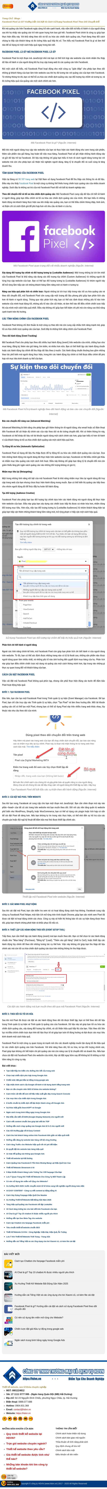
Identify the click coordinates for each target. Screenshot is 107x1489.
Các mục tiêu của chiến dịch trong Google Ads (26, 1098)
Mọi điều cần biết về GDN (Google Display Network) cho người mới (35, 1117)
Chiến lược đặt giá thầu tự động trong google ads (27, 1080)
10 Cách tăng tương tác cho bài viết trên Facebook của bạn (31, 1209)
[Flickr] (30, 1419)
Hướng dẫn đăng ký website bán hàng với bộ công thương (31, 1140)
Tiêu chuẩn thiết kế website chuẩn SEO (23, 1227)
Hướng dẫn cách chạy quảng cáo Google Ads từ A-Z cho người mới (35, 1126)
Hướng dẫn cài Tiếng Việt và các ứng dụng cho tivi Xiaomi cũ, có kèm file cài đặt (40, 1241)
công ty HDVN (37, 1483)
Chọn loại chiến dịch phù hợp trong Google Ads (26, 1075)
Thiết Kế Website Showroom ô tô (20, 1168)
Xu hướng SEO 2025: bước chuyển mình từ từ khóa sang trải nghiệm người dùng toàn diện (45, 1186)
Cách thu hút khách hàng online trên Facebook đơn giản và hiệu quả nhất (37, 1135)
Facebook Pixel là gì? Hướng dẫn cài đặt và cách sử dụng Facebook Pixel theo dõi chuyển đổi (56, 1307)
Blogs (17, 18)
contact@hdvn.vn (22, 1409)
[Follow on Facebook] (4, 1419)
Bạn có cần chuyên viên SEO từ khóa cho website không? (31, 1089)
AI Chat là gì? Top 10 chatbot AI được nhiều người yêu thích (32, 1214)
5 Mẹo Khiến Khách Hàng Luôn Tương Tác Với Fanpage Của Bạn (34, 1172)
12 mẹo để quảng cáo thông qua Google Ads (25, 1154)
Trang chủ (7, 18)
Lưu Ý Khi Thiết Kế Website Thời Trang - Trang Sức (28, 1237)
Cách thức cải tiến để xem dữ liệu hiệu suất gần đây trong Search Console (38, 1094)
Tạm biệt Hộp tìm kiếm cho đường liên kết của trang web (30, 1071)
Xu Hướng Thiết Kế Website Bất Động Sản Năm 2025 (28, 1200)
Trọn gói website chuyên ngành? (26, 1443)
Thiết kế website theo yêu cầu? (25, 1449)
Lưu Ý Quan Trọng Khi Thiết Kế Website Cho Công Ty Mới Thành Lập (35, 1177)
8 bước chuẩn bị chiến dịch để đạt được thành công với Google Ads (35, 1103)
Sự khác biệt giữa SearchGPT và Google (23, 1108)
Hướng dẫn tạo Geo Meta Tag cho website (24, 1218)
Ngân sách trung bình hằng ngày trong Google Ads (28, 1112)
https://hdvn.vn (23, 1413)
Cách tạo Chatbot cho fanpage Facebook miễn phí (27, 1223)
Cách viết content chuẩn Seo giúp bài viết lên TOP (27, 1121)
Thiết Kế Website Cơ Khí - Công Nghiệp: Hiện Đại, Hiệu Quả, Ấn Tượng (36, 1232)
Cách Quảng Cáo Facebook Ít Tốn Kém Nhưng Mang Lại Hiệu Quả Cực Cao (38, 1163)
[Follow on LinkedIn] (20, 1419)
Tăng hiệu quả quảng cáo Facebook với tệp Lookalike (29, 1204)
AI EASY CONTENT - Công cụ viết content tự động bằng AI (31, 1191)
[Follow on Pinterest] (15, 1419)
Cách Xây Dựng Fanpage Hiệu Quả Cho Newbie (26, 1195)
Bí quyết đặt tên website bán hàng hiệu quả (24, 1149)
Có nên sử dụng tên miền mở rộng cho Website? (27, 1181)
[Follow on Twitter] (10, 1419)
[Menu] (7, 6)
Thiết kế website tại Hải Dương (19, 1158)
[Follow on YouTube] (25, 1419)
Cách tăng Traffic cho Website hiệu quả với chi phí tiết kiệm (31, 1144)
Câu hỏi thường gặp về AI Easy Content (23, 1131)
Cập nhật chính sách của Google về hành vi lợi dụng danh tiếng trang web (38, 1085)
